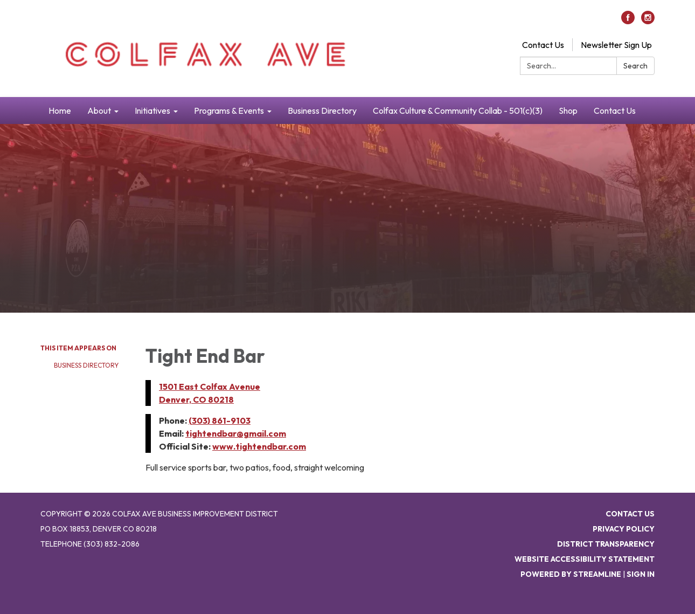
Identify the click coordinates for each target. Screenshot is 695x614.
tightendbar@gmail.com (235, 433)
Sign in (641, 574)
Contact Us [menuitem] (615, 110)
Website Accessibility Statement (585, 559)
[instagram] (648, 21)
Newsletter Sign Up (616, 44)
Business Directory (86, 365)
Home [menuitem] (59, 110)
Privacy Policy (624, 529)
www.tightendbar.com (259, 446)
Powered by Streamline (570, 574)
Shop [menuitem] (568, 110)
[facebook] (628, 21)
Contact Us (543, 44)
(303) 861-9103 (220, 420)
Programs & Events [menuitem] (229, 110)
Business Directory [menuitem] (322, 110)
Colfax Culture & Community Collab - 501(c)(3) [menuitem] (458, 110)
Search (635, 66)
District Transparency (606, 544)
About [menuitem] (99, 110)
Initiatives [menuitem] (152, 110)
